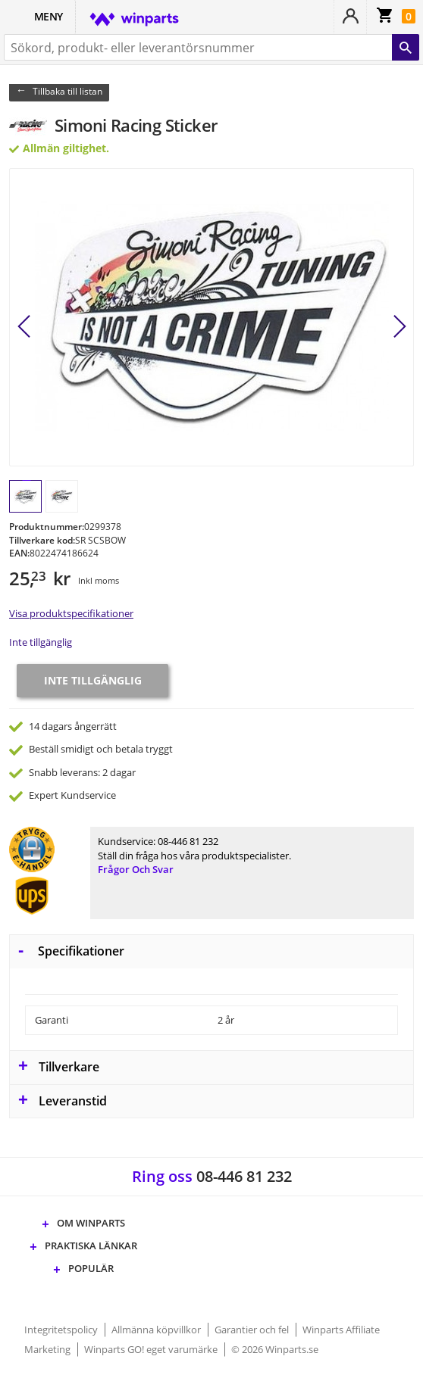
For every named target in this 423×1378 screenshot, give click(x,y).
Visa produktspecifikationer (71, 613)
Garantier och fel (253, 1329)
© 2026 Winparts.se (274, 1349)
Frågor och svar (136, 869)
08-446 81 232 (188, 841)
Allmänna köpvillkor (157, 1329)
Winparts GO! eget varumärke (152, 1349)
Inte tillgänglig (40, 642)
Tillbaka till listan (67, 91)
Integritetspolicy (62, 1329)
